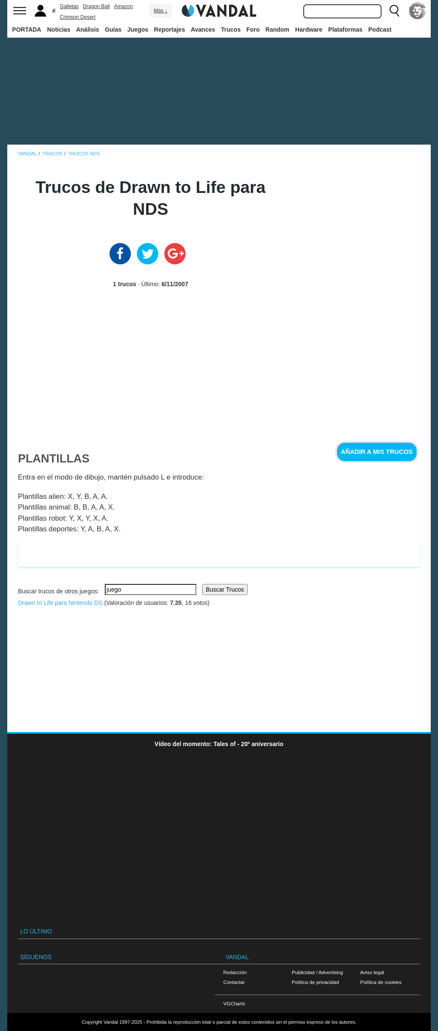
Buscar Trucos (225, 589)
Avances (203, 29)
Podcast (379, 29)
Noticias (58, 29)
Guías (113, 29)
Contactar (234, 982)
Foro (253, 29)
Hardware (309, 29)
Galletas (69, 6)
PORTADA (26, 29)
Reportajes (169, 29)
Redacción (235, 972)
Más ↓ (160, 11)
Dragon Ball (96, 6)
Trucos (231, 29)
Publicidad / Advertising (317, 972)
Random (278, 29)
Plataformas (345, 29)
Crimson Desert (77, 17)
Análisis (87, 29)
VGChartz (234, 1003)
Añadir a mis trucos (377, 451)
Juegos (137, 29)
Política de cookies (381, 982)
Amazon (123, 6)
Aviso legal (372, 972)
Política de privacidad (315, 982)
